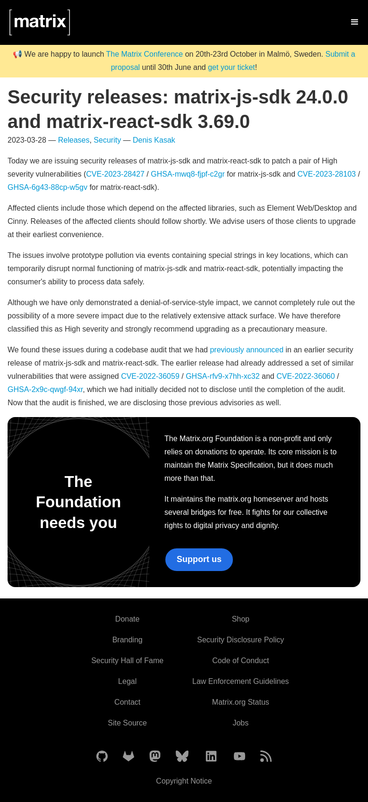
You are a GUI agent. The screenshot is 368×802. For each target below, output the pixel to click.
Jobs (240, 723)
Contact (127, 702)
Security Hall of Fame (127, 661)
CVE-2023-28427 (115, 174)
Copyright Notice (184, 781)
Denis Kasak (154, 140)
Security (107, 140)
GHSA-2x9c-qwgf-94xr (45, 389)
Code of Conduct (240, 661)
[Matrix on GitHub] (102, 757)
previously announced (246, 350)
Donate (127, 619)
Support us (199, 559)
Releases (74, 140)
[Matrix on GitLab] (128, 757)
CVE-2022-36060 (305, 376)
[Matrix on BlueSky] (182, 757)
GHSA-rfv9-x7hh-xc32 (223, 376)
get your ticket (231, 67)
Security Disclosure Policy (240, 640)
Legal (127, 681)
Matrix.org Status (240, 702)
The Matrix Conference (144, 54)
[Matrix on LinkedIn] (211, 757)
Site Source (127, 723)
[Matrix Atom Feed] (266, 757)
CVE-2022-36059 (150, 376)
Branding (127, 640)
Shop (240, 619)
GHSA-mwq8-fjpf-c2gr (187, 174)
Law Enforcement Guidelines (240, 681)
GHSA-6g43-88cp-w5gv (47, 187)
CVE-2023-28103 (327, 174)
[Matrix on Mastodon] (155, 757)
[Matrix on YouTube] (239, 757)
